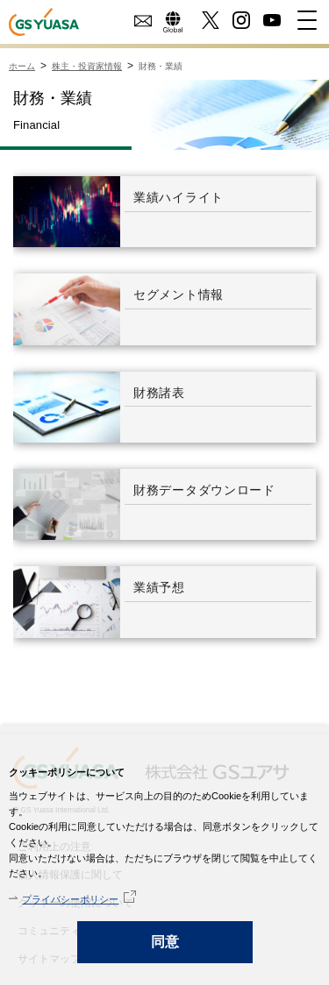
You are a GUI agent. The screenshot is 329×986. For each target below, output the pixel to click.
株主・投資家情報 (87, 66)
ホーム (22, 66)
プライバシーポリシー (70, 899)
